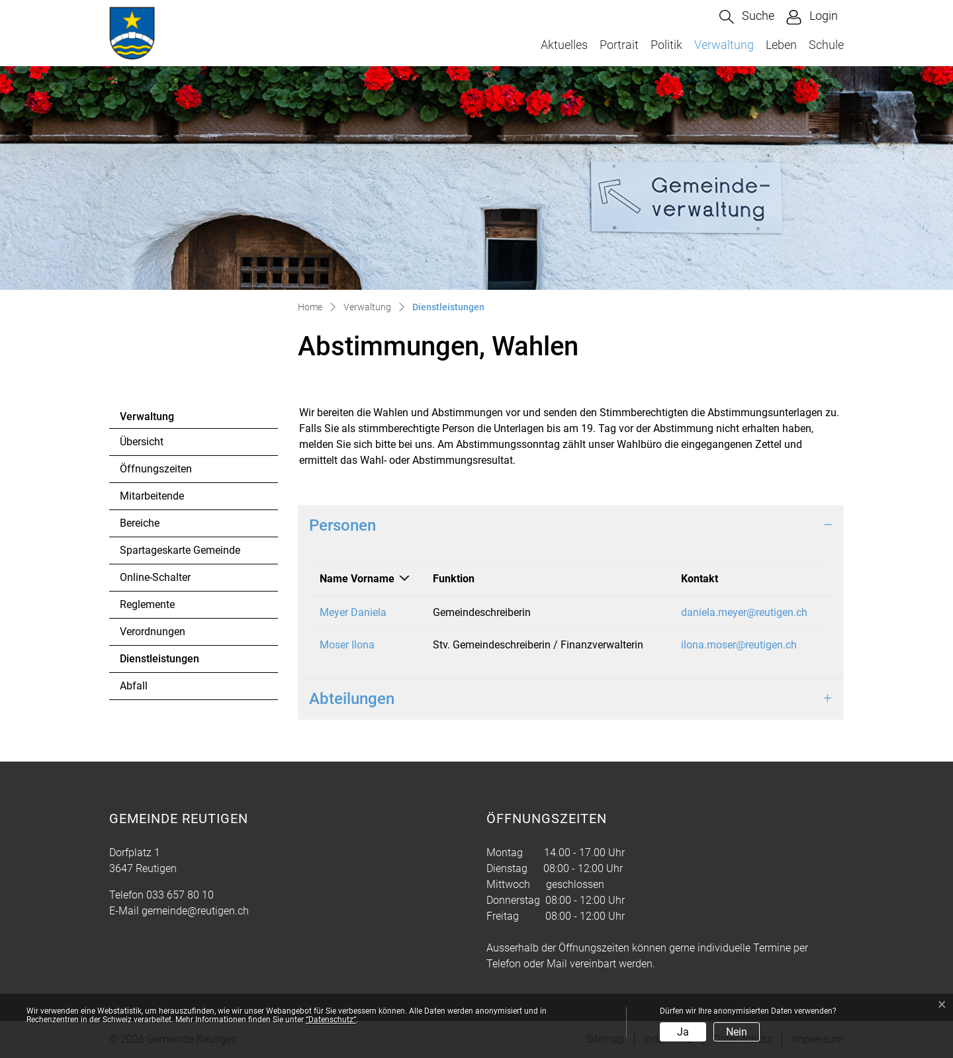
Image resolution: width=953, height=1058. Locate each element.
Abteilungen (351, 698)
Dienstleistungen (159, 662)
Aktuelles (564, 45)
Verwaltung (724, 45)
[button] (746, 16)
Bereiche (139, 523)
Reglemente (147, 604)
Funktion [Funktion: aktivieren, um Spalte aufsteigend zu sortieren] (454, 578)
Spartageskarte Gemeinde (180, 550)
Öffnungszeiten (156, 469)
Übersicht (141, 441)
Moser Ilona (347, 645)
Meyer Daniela (353, 612)
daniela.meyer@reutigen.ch (744, 612)
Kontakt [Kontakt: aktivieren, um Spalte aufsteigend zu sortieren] (699, 578)
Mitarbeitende (152, 496)
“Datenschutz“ (331, 1019)
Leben (781, 45)
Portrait (619, 45)
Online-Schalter (155, 577)
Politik (666, 45)
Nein (736, 1032)
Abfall (134, 686)
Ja (683, 1032)
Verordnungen (152, 631)
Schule (826, 45)
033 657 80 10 (180, 895)
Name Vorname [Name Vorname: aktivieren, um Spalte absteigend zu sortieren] (357, 578)
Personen (342, 525)
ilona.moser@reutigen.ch (739, 645)
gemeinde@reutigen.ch (195, 910)
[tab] (570, 526)
